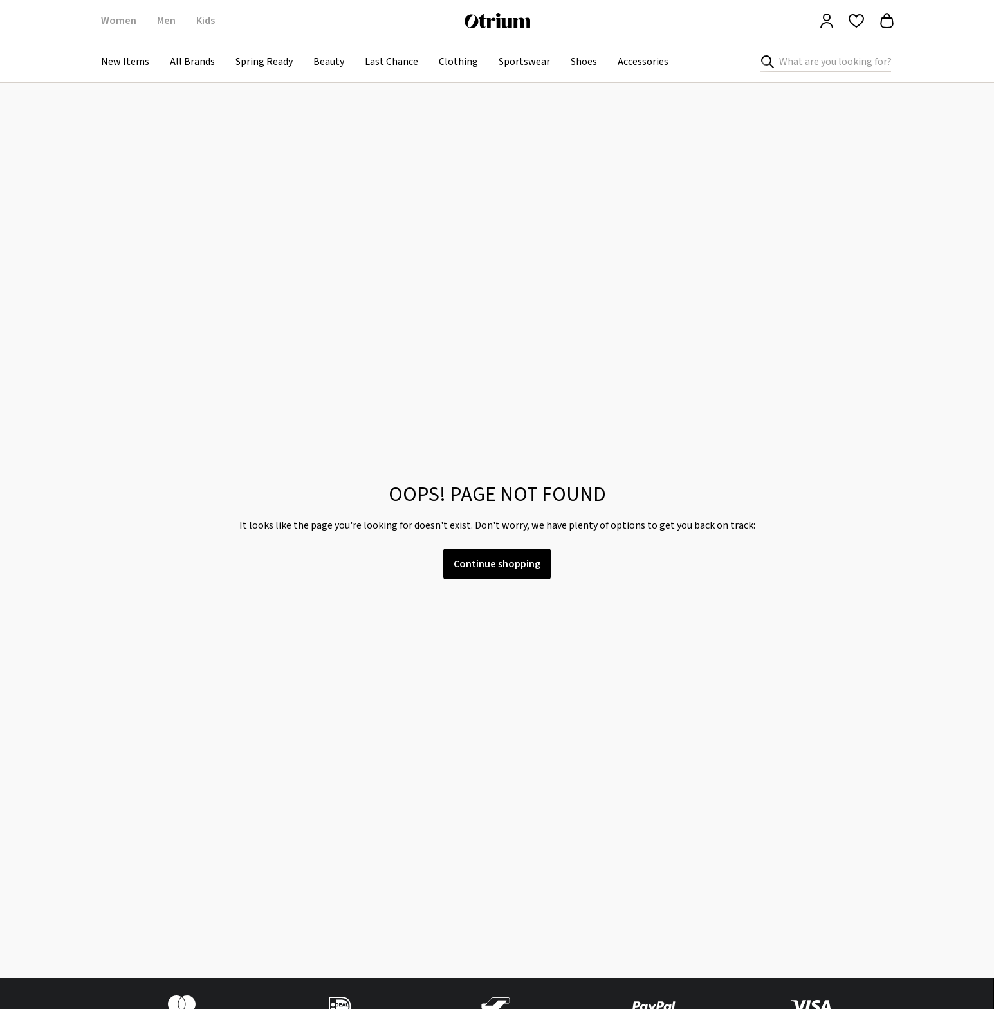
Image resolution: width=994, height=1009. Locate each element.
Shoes (584, 62)
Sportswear (524, 62)
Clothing (458, 62)
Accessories (643, 62)
